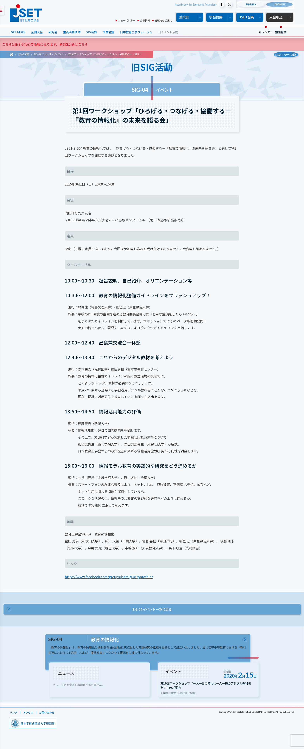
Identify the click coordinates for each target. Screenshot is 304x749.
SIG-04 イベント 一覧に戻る (152, 610)
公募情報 (145, 20)
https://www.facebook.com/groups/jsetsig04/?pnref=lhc (109, 576)
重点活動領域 (71, 32)
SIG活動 (91, 32)
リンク (14, 721)
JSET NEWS (17, 32)
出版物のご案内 (163, 20)
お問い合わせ (50, 721)
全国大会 (37, 32)
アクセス (30, 721)
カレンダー (265, 32)
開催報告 (281, 32)
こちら (83, 44)
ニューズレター (127, 20)
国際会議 (108, 32)
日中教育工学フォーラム (136, 32)
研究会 (52, 32)
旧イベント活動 (168, 32)
